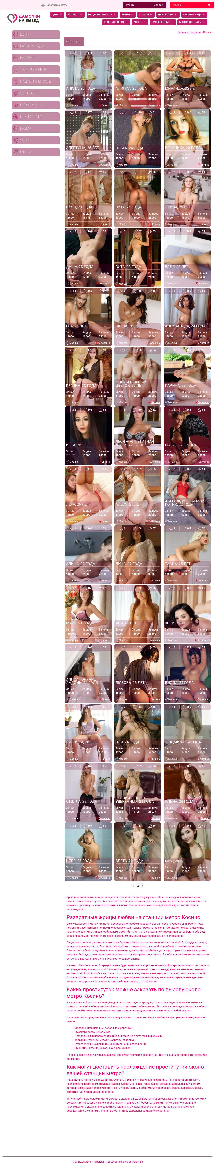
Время (127, 15)
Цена (57, 15)
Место (140, 22)
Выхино (106, 105)
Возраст (75, 15)
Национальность (102, 15)
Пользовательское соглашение (124, 1161)
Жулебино (104, 164)
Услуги (146, 15)
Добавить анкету (54, 5)
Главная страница (189, 32)
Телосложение (116, 22)
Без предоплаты (192, 22)
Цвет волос (168, 15)
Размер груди (194, 15)
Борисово (154, 105)
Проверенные (163, 22)
